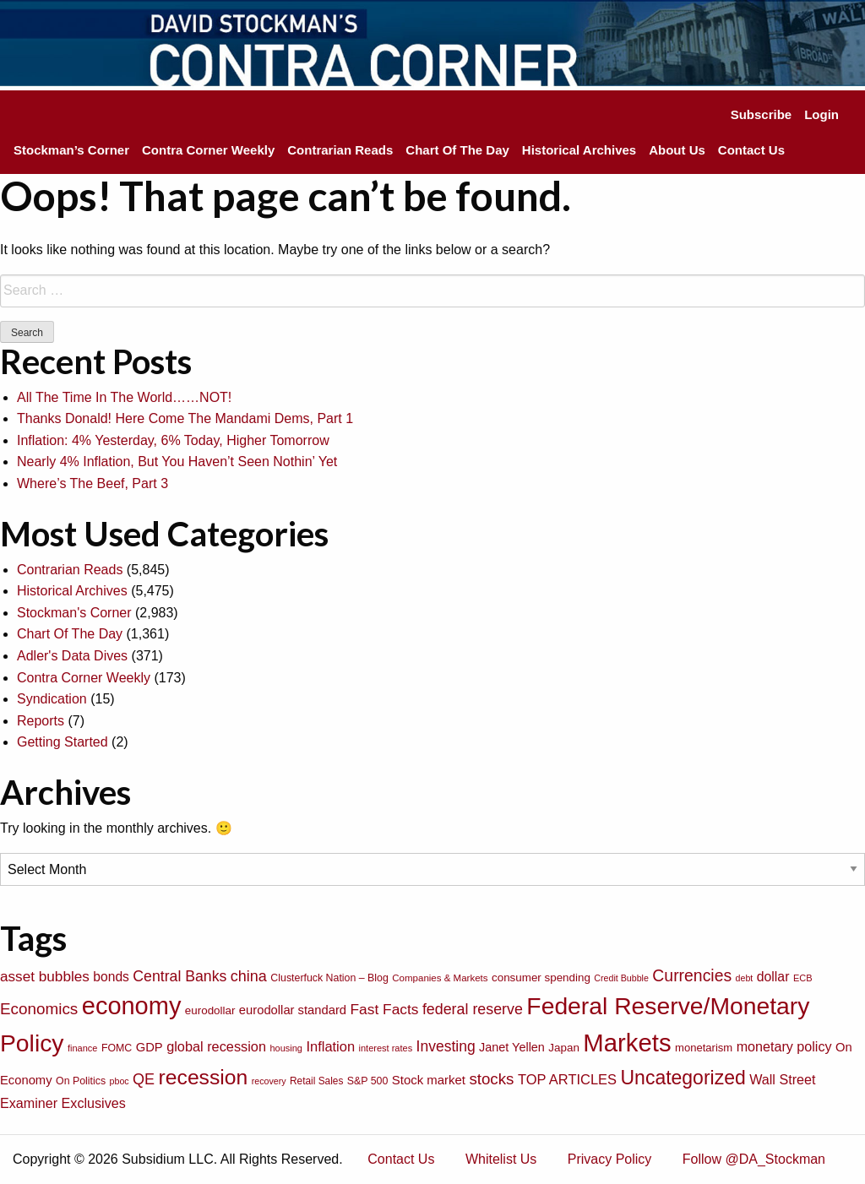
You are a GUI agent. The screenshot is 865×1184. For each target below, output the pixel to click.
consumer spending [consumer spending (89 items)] (541, 977)
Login (821, 114)
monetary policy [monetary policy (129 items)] (784, 1046)
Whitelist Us (500, 1159)
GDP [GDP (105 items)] (149, 1047)
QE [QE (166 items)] (144, 1079)
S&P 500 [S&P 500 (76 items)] (368, 1081)
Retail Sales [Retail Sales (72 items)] (316, 1081)
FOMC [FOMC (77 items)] (116, 1048)
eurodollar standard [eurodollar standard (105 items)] (292, 1010)
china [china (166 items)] (249, 976)
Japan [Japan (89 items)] (563, 1047)
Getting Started (62, 742)
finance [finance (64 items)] (82, 1048)
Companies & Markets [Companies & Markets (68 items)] (439, 978)
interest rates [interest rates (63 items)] (386, 1048)
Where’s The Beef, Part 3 (92, 483)
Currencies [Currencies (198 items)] (692, 975)
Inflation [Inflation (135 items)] (330, 1046)
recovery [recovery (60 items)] (269, 1081)
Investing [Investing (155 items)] (446, 1046)
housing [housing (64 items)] (285, 1048)
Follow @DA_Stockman (754, 1159)
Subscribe (761, 114)
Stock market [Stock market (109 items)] (428, 1080)
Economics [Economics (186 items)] (39, 1009)
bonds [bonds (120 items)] (111, 976)
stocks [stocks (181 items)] (491, 1079)
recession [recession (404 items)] (203, 1077)
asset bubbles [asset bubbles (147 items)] (45, 976)
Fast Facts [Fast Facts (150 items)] (385, 1009)
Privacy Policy (610, 1159)
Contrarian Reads (340, 150)
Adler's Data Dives (72, 656)
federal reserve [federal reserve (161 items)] (472, 1009)
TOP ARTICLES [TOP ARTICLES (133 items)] (567, 1079)
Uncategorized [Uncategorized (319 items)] (683, 1078)
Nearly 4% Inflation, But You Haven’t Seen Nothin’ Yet (177, 461)
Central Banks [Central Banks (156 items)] (179, 976)
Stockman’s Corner (71, 150)
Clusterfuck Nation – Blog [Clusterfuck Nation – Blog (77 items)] (329, 978)
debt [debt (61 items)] (744, 978)
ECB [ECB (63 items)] (803, 978)
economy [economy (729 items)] (132, 1005)
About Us (677, 150)
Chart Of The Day (457, 150)
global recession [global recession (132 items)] (216, 1046)
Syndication (52, 699)
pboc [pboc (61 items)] (119, 1081)
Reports (40, 721)
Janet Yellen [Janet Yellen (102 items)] (512, 1047)
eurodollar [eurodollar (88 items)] (210, 1010)
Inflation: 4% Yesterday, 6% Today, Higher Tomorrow (173, 440)
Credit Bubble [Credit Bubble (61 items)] (621, 978)
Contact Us (751, 150)
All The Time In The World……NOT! (124, 397)
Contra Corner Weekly (208, 150)
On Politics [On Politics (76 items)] (81, 1081)
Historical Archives (579, 150)
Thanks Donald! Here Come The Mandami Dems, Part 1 (185, 418)
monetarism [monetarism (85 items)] (703, 1047)
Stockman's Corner (74, 613)
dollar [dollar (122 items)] (773, 976)
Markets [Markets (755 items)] (627, 1042)
